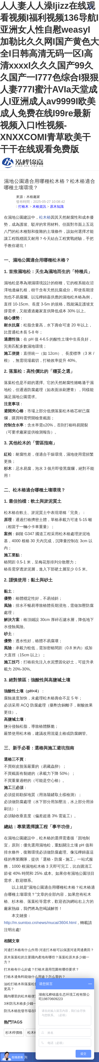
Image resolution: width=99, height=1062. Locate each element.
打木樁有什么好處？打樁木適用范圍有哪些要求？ (41, 969)
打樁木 (23, 206)
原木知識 (57, 206)
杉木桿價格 (13, 1032)
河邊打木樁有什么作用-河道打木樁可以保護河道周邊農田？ (49, 950)
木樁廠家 (33, 197)
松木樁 (22, 163)
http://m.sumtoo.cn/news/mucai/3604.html (40, 922)
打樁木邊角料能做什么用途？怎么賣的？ (34, 977)
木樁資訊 (39, 206)
